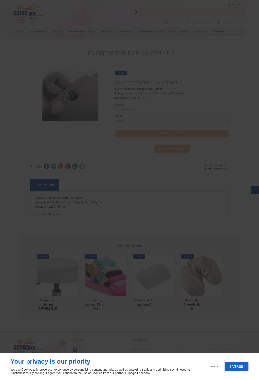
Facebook (143, 373)
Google (131, 373)
